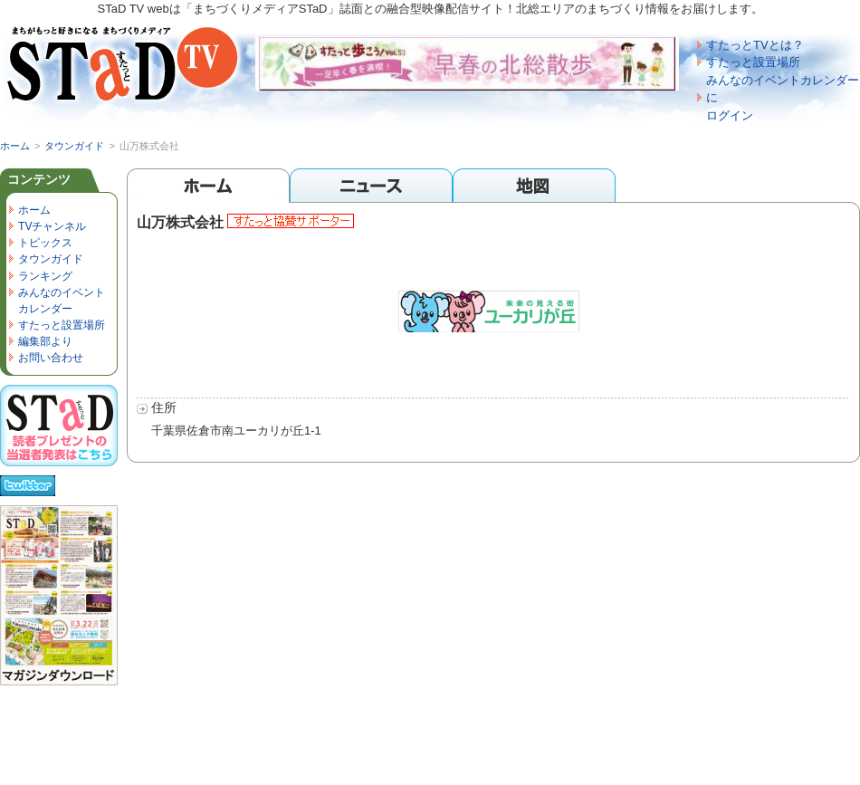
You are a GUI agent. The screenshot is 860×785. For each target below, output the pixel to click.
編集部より (45, 341)
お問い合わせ (50, 357)
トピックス (45, 242)
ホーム (15, 145)
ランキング (45, 276)
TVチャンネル (52, 226)
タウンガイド (74, 145)
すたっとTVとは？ (755, 45)
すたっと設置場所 (753, 62)
